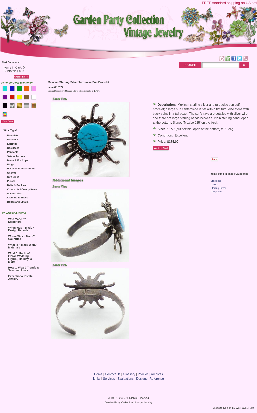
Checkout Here (21, 77)
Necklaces (13, 147)
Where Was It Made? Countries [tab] (19, 237)
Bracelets (13, 135)
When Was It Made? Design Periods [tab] (19, 229)
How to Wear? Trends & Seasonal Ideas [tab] (21, 269)
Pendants (13, 152)
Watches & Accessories (21, 168)
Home (98, 374)
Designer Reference (150, 378)
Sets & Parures (16, 156)
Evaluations (125, 378)
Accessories (14, 193)
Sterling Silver (218, 188)
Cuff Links (13, 176)
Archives (157, 374)
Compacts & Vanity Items (22, 189)
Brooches (13, 139)
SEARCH (186, 65)
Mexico (215, 184)
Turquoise (216, 191)
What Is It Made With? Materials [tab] (20, 246)
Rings (10, 164)
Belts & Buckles (16, 185)
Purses (11, 181)
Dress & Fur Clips (17, 160)
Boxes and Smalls (18, 201)
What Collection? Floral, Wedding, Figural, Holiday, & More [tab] (18, 257)
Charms (12, 172)
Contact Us (112, 374)
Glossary (129, 374)
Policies (143, 374)
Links (96, 378)
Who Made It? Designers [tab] (15, 220)
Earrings (12, 143)
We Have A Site (245, 407)
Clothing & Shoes (17, 197)
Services (109, 378)
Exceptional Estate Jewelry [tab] (18, 277)
